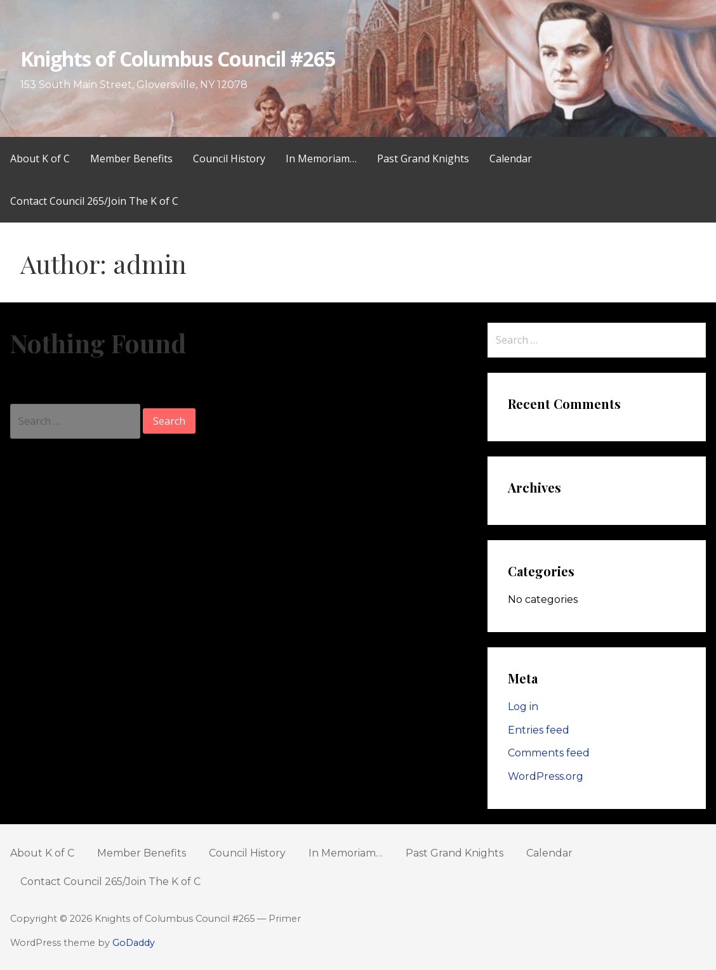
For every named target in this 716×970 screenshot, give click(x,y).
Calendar (510, 158)
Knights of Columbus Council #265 (177, 58)
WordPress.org (545, 776)
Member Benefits (131, 158)
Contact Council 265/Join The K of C (94, 201)
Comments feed (549, 753)
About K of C (40, 158)
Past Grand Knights (423, 158)
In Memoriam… (321, 158)
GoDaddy (133, 942)
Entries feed (538, 730)
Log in (523, 707)
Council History (229, 158)
